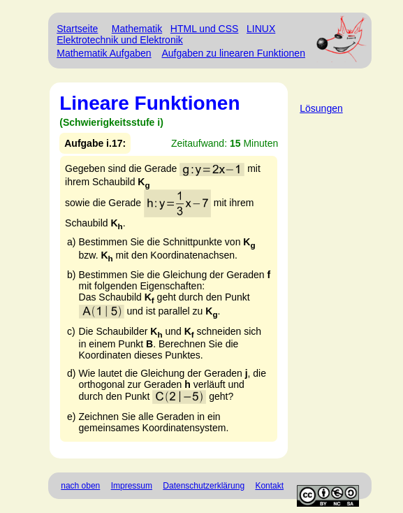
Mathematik (137, 28)
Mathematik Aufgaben (104, 53)
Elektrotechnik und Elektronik (120, 39)
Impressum (131, 486)
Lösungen (321, 108)
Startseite (77, 28)
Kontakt (269, 486)
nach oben (80, 486)
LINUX (261, 28)
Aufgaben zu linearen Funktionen (233, 53)
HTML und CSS (204, 28)
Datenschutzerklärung (203, 486)
